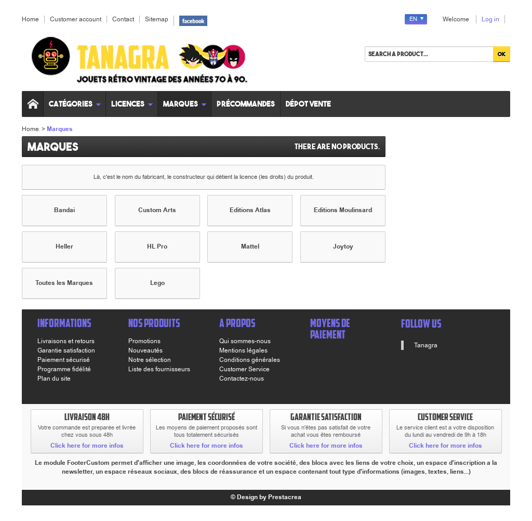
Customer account (75, 19)
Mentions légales (243, 350)
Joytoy (343, 246)
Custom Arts (157, 210)
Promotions (144, 341)
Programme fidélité (64, 369)
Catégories (75, 104)
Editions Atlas (250, 210)
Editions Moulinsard (343, 210)
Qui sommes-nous (245, 341)
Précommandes (246, 104)
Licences (132, 104)
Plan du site (54, 378)
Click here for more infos (87, 445)
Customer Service (244, 369)
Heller (64, 246)
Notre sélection (149, 360)
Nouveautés (145, 350)
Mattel (250, 246)
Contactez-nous (241, 378)
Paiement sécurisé (63, 360)
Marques (185, 104)
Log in (490, 19)
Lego (157, 283)
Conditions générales (249, 360)
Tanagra (425, 345)
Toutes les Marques (64, 283)
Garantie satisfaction (66, 350)
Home (30, 129)
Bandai (64, 210)
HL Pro (157, 246)
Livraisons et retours (66, 341)
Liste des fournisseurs (159, 369)
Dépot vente (308, 104)
